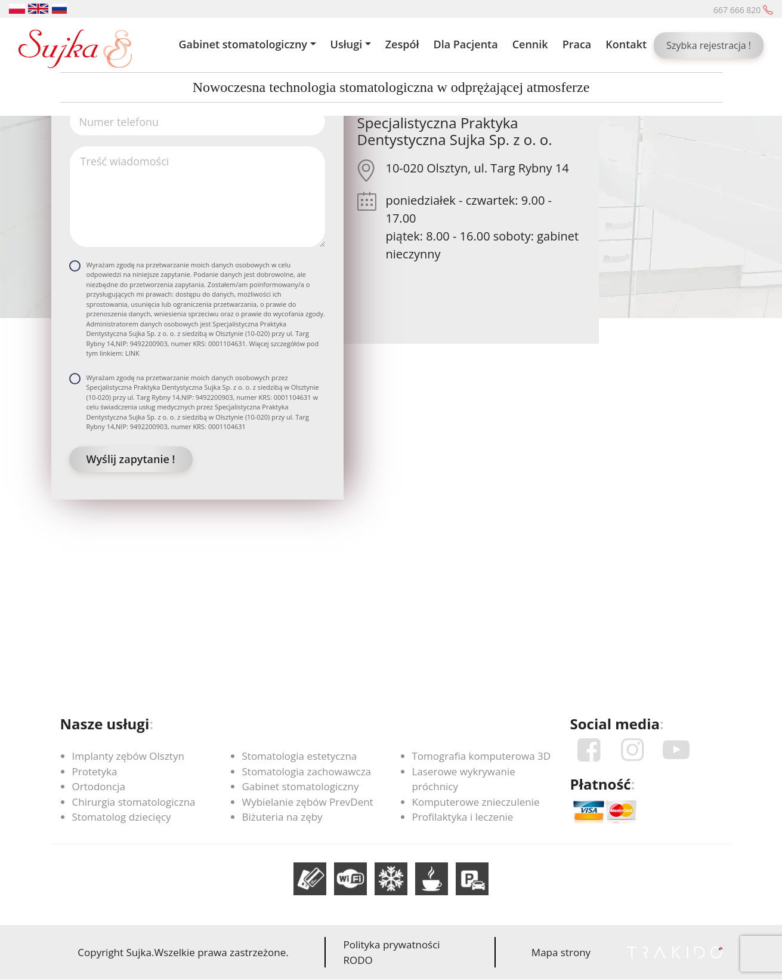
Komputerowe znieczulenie (476, 802)
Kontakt (626, 44)
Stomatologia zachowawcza (307, 771)
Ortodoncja (98, 786)
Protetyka (95, 771)
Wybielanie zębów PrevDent (307, 802)
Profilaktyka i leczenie (463, 817)
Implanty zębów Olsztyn (128, 756)
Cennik (530, 44)
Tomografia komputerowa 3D (481, 756)
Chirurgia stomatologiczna (134, 802)
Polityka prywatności (392, 944)
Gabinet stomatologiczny (242, 44)
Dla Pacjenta (465, 44)
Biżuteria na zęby (282, 817)
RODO (358, 960)
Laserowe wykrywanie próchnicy (463, 779)
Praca (577, 44)
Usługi (346, 44)
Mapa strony (561, 952)
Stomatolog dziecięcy (121, 817)
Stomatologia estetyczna (299, 756)
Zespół (402, 44)
